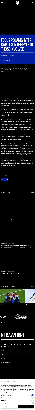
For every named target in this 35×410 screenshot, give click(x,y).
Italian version (4, 175)
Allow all (26, 406)
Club (2, 370)
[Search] (33, 3)
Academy (3, 374)
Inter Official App (5, 366)
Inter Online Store (5, 362)
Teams (2, 354)
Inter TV (3, 358)
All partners (4, 322)
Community (5, 179)
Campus (3, 378)
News (2, 350)
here (27, 389)
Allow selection (9, 406)
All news (32, 192)
